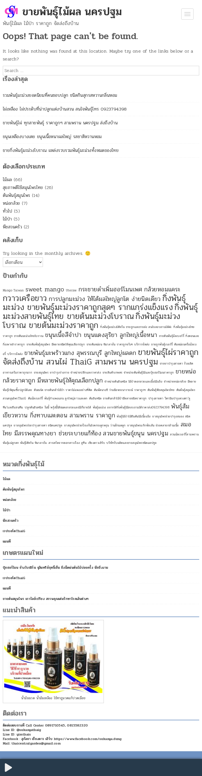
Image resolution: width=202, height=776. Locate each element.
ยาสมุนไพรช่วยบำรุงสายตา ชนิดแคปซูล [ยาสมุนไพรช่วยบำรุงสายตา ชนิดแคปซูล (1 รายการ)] (38, 425)
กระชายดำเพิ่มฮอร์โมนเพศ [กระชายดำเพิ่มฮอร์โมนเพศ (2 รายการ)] (111, 289)
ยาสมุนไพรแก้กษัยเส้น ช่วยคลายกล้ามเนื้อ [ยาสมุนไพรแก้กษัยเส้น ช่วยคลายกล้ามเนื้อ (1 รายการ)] (153, 425)
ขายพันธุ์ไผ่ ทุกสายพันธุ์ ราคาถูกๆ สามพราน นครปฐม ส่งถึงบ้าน (60, 122)
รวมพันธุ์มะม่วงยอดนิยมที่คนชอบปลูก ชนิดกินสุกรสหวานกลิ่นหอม (60, 95)
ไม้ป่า (7, 218)
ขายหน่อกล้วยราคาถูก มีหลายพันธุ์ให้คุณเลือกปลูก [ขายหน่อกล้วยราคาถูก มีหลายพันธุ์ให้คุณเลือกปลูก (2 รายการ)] (99, 376)
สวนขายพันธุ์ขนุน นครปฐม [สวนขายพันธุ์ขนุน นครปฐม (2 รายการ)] (135, 433)
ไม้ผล (7, 179)
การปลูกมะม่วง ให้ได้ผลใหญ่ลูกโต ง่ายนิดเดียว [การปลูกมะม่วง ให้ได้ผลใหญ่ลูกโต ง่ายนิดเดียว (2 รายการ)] (105, 299)
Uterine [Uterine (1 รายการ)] (71, 290)
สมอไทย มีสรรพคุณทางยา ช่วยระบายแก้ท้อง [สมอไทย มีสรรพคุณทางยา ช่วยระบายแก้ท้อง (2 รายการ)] (97, 429)
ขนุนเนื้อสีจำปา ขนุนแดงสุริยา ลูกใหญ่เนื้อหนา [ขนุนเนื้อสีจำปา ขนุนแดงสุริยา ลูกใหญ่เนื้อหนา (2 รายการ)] (101, 335)
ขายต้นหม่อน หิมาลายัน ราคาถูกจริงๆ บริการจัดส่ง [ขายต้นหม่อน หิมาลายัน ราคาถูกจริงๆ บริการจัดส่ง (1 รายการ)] (118, 344)
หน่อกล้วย (11, 203)
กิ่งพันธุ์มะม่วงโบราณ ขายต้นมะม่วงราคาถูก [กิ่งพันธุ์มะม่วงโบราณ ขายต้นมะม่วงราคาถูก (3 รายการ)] (91, 321)
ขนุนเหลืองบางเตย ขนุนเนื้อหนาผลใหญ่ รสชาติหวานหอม (52, 136)
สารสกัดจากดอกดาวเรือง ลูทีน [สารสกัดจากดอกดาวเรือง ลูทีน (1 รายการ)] (67, 442)
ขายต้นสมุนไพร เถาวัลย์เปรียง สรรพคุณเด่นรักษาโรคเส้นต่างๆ (46, 598)
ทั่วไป (7, 211)
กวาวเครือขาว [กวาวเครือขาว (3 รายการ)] (25, 298)
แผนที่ (7, 541)
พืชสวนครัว (12, 226)
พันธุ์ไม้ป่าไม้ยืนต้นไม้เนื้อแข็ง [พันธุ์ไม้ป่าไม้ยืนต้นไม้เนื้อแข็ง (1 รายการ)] (133, 416)
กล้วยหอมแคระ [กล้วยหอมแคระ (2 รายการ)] (162, 289)
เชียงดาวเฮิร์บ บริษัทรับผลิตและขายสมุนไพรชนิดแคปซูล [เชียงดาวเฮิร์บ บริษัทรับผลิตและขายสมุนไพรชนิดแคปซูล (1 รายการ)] (122, 442)
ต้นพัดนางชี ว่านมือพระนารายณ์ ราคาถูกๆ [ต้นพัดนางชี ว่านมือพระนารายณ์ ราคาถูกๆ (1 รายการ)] (120, 390)
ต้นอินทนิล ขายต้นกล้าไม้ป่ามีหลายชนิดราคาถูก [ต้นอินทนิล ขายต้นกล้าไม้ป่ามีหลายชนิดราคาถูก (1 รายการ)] (118, 398)
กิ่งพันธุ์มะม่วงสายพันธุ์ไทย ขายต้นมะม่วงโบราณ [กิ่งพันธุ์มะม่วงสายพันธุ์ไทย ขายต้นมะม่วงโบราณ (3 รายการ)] (100, 312)
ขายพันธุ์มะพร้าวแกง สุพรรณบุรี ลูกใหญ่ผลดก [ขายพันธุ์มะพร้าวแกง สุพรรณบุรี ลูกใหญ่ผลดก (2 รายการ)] (80, 353)
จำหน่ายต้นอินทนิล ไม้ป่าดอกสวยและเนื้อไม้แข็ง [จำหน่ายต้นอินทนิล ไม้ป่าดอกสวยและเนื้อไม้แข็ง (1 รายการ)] (133, 381)
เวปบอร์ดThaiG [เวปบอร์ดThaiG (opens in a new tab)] (14, 531)
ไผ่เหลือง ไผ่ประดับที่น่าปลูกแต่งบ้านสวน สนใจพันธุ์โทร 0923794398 (65, 109)
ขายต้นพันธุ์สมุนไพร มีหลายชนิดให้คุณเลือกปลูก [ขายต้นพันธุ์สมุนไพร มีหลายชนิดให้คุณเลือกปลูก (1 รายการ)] (56, 344)
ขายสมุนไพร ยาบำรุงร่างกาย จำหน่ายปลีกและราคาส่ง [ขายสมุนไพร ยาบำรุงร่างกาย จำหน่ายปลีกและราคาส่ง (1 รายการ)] (67, 372)
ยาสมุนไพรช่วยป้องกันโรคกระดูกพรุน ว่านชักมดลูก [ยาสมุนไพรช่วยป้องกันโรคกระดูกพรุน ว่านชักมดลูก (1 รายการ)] (95, 425)
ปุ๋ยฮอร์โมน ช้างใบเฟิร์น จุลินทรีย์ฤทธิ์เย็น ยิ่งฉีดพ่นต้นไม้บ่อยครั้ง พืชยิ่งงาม (55, 567)
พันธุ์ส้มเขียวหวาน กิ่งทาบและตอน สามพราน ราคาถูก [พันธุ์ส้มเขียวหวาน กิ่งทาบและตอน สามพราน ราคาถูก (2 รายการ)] (96, 411)
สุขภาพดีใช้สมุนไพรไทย (23, 187)
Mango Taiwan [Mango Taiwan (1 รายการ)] (13, 290)
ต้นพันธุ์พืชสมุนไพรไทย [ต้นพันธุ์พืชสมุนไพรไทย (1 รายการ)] (161, 390)
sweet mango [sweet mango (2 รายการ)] (45, 289)
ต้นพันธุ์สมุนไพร (16, 195)
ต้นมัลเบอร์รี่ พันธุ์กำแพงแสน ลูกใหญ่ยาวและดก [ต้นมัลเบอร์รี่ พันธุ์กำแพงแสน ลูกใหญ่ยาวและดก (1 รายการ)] (58, 398)
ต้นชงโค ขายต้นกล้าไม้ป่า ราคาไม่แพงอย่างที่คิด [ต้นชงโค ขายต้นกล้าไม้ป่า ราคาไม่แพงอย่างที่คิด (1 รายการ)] (63, 390)
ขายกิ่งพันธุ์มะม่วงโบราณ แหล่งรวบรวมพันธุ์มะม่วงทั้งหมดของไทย (61, 150)
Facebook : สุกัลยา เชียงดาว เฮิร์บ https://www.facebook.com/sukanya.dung (62, 738)
